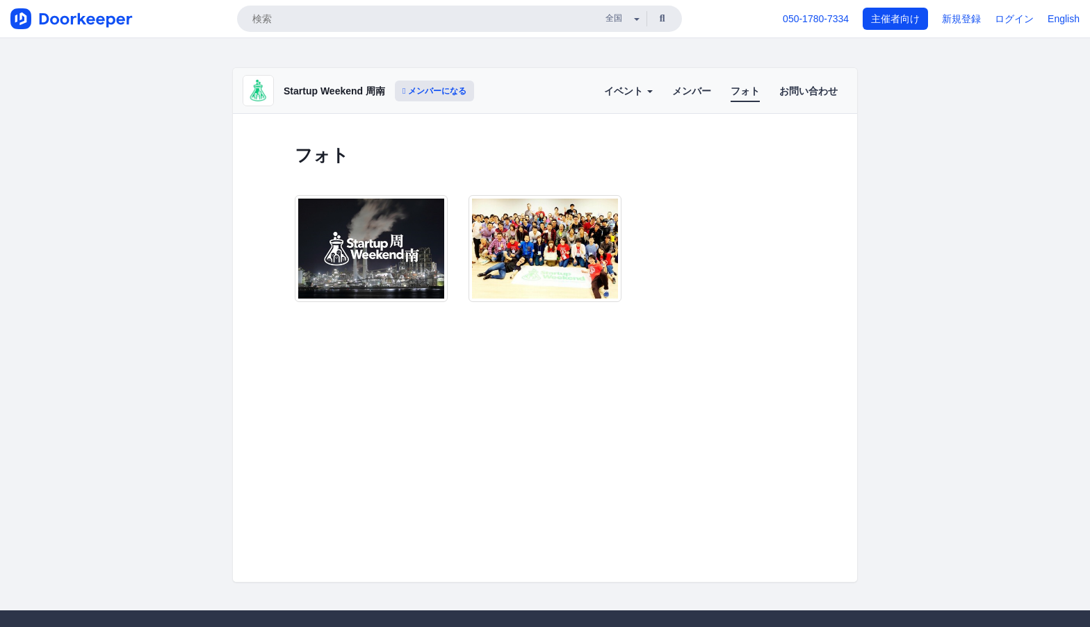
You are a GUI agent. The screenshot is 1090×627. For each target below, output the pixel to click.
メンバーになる (434, 91)
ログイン (1014, 18)
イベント (628, 91)
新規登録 (961, 18)
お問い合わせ (808, 91)
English (1064, 18)
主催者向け (895, 18)
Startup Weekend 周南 (334, 91)
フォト (745, 91)
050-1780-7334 (816, 18)
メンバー (691, 91)
